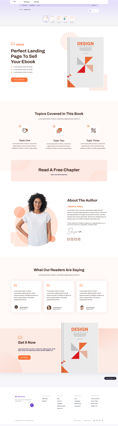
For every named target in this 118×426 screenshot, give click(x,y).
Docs (40, 5)
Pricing (93, 5)
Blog (58, 400)
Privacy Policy (95, 403)
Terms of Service (96, 400)
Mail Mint (36, 2)
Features (25, 5)
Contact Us (60, 411)
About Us (60, 403)
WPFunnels (26, 2)
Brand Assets (78, 405)
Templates (33, 5)
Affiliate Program (62, 408)
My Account (101, 2)
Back (21, 9)
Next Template (109, 379)
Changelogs (77, 403)
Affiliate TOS (94, 408)
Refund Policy (95, 405)
